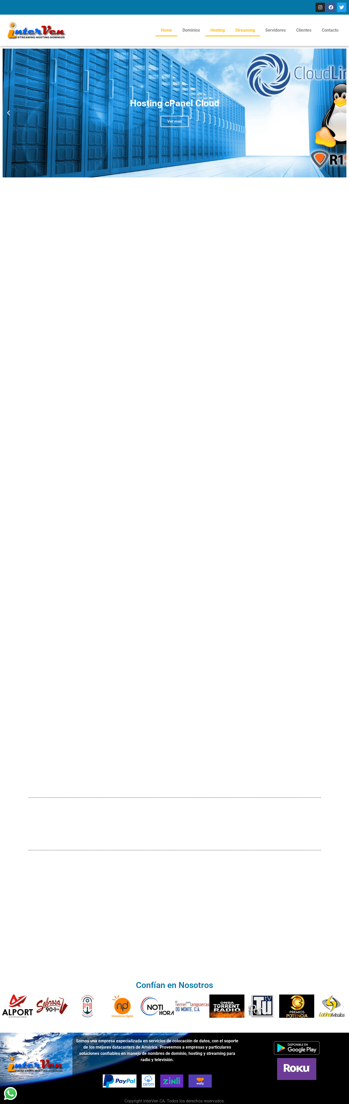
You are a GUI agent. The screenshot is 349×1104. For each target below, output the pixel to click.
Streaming (245, 30)
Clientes (303, 30)
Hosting (217, 30)
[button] (8, 113)
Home (166, 30)
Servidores (275, 30)
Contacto (330, 30)
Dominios (191, 30)
